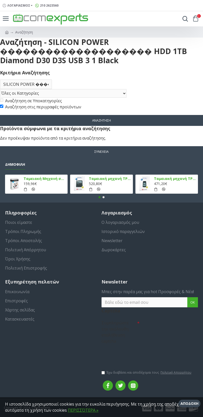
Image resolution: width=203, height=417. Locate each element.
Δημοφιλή (15, 164)
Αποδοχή (189, 403)
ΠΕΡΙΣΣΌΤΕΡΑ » (83, 410)
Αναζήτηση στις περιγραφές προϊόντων (40, 107)
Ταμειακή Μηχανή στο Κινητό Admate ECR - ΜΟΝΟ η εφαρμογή (45, 178)
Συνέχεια (101, 151)
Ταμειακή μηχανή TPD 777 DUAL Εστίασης (175, 178)
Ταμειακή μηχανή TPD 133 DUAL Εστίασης (110, 178)
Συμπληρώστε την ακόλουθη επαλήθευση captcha (115, 332)
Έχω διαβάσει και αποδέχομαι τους (147, 372)
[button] (99, 197)
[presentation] (137, 354)
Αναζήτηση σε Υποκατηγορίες (31, 101)
